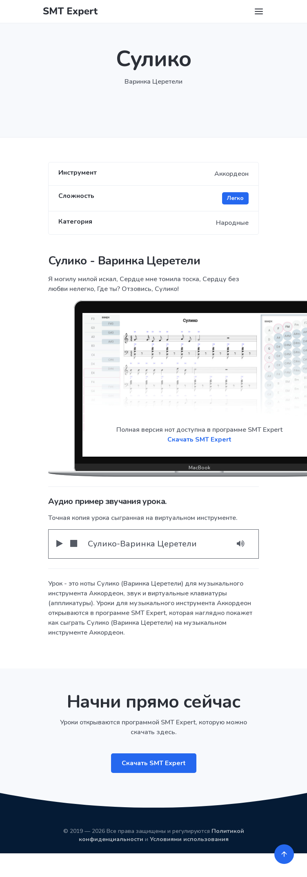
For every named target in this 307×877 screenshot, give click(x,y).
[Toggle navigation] (259, 11)
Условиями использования (189, 839)
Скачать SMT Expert (154, 763)
